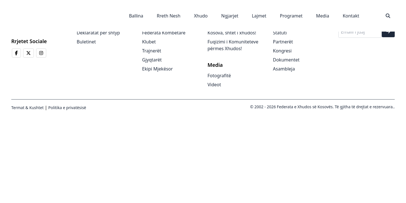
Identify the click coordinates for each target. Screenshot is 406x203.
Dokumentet (286, 60)
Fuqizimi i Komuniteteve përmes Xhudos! (233, 45)
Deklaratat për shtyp (98, 33)
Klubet (149, 42)
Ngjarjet (230, 16)
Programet (291, 16)
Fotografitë (219, 75)
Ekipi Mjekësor (157, 69)
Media (322, 16)
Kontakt (351, 16)
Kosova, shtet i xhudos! (232, 33)
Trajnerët (151, 51)
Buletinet (86, 42)
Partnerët (283, 42)
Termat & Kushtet (27, 107)
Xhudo (201, 16)
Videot (214, 84)
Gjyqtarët (152, 60)
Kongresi (282, 51)
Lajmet (259, 16)
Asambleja (284, 69)
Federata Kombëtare (164, 33)
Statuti (280, 33)
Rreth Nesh (168, 16)
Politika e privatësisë (66, 107)
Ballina (136, 16)
